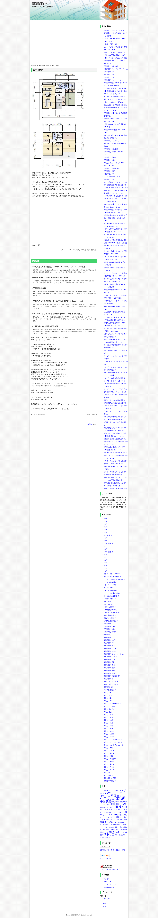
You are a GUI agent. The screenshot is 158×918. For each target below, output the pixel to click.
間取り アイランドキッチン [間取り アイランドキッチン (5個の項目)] (117, 812)
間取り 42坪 (108, 720)
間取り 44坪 (108, 723)
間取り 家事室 (109, 761)
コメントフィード (110, 884)
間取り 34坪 (108, 717)
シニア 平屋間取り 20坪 (112, 177)
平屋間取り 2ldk (109, 174)
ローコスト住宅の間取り (112, 593)
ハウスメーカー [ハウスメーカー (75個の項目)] (115, 793)
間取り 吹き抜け (109, 709)
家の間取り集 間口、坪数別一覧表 (112, 850)
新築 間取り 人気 (109, 659)
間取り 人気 (108, 748)
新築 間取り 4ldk (109, 643)
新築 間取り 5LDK (110, 648)
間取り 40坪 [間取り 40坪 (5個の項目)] (121, 809)
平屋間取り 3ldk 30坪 (111, 66)
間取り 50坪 (108, 728)
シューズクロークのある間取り (114, 579)
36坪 (105, 554)
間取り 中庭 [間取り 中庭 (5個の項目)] (123, 819)
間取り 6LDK (108, 701)
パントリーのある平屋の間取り (114, 378)
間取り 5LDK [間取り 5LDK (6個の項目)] (113, 809)
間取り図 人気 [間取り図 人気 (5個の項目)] (119, 835)
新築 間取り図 (108, 679)
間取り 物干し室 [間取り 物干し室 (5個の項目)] (111, 829)
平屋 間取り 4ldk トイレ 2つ (113, 80)
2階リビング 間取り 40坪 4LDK (114, 52)
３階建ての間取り (110, 781)
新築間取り (39, 3)
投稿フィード (108, 881)
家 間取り (88, 250)
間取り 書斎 (108, 712)
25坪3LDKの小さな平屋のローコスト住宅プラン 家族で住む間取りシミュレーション (116, 198)
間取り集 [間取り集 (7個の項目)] (107, 837)
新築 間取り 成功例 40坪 (112, 676)
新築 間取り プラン (110, 657)
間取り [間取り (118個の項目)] (120, 806)
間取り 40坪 (108, 695)
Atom (104, 906)
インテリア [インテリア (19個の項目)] (105, 790)
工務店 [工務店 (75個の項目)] (120, 798)
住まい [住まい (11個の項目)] (122, 796)
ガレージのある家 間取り (112, 577)
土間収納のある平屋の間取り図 (65, 330)
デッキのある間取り (110, 582)
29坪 (105, 532)
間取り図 (94, 250)
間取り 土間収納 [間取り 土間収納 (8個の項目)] (111, 825)
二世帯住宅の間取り (110, 610)
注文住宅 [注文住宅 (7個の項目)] (112, 807)
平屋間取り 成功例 (110, 157)
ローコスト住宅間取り (111, 596)
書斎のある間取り (110, 690)
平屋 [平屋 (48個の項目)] (102, 801)
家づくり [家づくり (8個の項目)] (113, 799)
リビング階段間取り (110, 590)
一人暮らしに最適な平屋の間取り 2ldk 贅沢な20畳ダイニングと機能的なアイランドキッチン (115, 91)
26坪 (105, 524)
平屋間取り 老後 (65, 292)
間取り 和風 (108, 756)
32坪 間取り (108, 543)
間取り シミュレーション (113, 739)
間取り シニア (109, 737)
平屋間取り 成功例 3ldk (111, 168)
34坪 (105, 549)
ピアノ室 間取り (109, 588)
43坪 (105, 568)
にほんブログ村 (105, 858)
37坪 (105, 557)
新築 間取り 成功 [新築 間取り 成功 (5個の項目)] (104, 807)
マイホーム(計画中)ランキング (110, 869)
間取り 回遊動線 (110, 759)
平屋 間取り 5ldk (109, 72)
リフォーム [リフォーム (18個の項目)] (105, 796)
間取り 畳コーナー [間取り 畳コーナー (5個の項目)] (121, 829)
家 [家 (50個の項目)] (108, 798)
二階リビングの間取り (39, 414)
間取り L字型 (109, 734)
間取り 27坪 (108, 715)
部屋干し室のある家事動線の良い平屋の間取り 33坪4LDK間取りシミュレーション (116, 455)
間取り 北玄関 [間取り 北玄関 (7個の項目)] (117, 822)
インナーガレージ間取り (112, 574)
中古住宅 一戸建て (90, 414)
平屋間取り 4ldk (109, 179)
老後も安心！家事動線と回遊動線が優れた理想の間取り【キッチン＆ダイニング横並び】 (115, 107)
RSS (104, 903)
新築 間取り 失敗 (109, 665)
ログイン (107, 879)
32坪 (105, 541)
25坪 (105, 521)
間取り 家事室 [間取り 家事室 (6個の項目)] (119, 827)
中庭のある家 (108, 604)
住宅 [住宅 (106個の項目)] (103, 798)
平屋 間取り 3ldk (109, 626)
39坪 (105, 563)
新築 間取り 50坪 (109, 645)
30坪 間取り (108, 535)
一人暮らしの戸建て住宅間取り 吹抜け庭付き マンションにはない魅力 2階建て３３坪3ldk (115, 99)
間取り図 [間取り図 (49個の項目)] (109, 834)
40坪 (105, 565)
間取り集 (107, 898)
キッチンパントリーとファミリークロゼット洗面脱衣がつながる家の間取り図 (115, 383)
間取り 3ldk (107, 692)
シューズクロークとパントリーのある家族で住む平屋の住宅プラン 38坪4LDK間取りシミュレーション (116, 184)
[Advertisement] (64, 44)
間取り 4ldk (107, 698)
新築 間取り (108, 637)
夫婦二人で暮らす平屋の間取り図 (115, 488)
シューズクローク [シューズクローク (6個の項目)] (115, 790)
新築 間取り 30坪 (109, 640)
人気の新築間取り (110, 615)
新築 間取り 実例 (109, 668)
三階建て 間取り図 (110, 599)
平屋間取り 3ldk (109, 74)
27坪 (105, 527)
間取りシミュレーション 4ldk (114, 163)
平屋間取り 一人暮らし (111, 141)
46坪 (105, 571)
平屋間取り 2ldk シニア (111, 77)
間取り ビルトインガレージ (114, 745)
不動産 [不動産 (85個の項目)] (114, 795)
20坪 (105, 519)
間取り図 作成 (108, 775)
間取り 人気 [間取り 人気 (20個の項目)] (106, 822)
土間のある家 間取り (111, 621)
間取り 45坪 (108, 726)
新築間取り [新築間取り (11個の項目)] (115, 802)
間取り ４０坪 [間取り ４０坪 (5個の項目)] (104, 832)
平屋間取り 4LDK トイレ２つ (114, 30)
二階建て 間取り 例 (110, 44)
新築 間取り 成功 (109, 673)
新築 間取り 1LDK (111, 681)
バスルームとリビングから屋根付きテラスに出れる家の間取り (65, 317)
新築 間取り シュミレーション (114, 654)
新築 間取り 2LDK (111, 684)
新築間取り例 (108, 687)
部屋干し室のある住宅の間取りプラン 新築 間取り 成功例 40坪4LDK (115, 218)
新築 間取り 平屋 (109, 670)
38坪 (105, 560)
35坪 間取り (46, 66)
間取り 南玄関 (109, 753)
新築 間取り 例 (109, 662)
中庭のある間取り (110, 607)
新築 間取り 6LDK (110, 651)
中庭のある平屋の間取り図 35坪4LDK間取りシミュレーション (65, 304)
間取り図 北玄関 (110, 778)
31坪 (105, 538)
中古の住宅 (107, 601)
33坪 (105, 546)
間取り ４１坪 (109, 770)
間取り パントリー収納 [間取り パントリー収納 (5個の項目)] (112, 819)
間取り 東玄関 (109, 764)
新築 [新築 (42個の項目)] (108, 801)
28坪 (105, 530)
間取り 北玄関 (109, 750)
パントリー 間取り (110, 585)
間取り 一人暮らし (110, 165)
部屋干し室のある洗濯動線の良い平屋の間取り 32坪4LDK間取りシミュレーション (116, 441)
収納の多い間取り (110, 618)
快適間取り (107, 635)
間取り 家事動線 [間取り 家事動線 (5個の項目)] (109, 827)
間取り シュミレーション (112, 703)
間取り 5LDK (109, 731)
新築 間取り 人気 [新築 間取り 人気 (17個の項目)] (118, 804)
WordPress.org (109, 887)
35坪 (82, 250)
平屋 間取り (108, 623)
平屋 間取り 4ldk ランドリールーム (116, 69)
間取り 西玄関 (109, 767)
